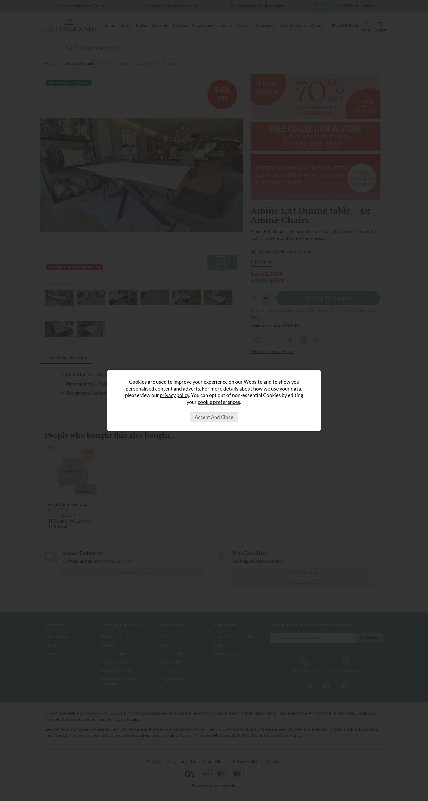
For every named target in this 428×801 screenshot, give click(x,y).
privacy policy (174, 395)
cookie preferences (219, 402)
